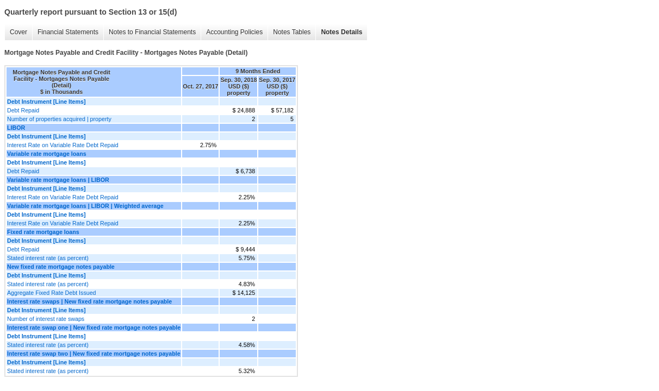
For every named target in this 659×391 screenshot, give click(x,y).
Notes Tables (291, 32)
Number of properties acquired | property (59, 119)
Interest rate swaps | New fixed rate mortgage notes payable (89, 301)
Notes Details (341, 32)
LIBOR (16, 127)
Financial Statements (68, 32)
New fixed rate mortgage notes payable (61, 266)
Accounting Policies (234, 32)
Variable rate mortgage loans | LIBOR (58, 179)
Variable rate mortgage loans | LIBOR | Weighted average (85, 206)
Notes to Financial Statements (152, 32)
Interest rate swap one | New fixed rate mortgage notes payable (94, 327)
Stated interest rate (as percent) (48, 258)
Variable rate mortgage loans (46, 153)
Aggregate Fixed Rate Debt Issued (51, 292)
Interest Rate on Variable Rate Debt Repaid (63, 145)
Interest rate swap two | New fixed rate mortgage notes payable (94, 353)
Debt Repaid (23, 110)
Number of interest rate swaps (45, 319)
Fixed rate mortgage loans (43, 232)
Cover (18, 32)
